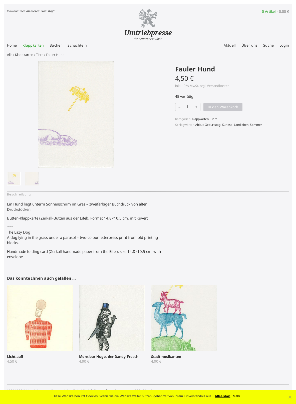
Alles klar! (222, 396)
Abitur (199, 125)
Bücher (56, 45)
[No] (289, 396)
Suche (268, 45)
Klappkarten (33, 45)
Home (12, 45)
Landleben (241, 125)
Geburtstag (212, 125)
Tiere (39, 54)
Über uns (249, 45)
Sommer (256, 125)
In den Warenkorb (223, 107)
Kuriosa (227, 125)
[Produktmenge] (187, 107)
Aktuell (230, 45)
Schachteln (77, 45)
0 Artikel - (275, 11)
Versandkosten (218, 85)
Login (284, 45)
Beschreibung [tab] (19, 194)
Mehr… (238, 396)
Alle (9, 54)
